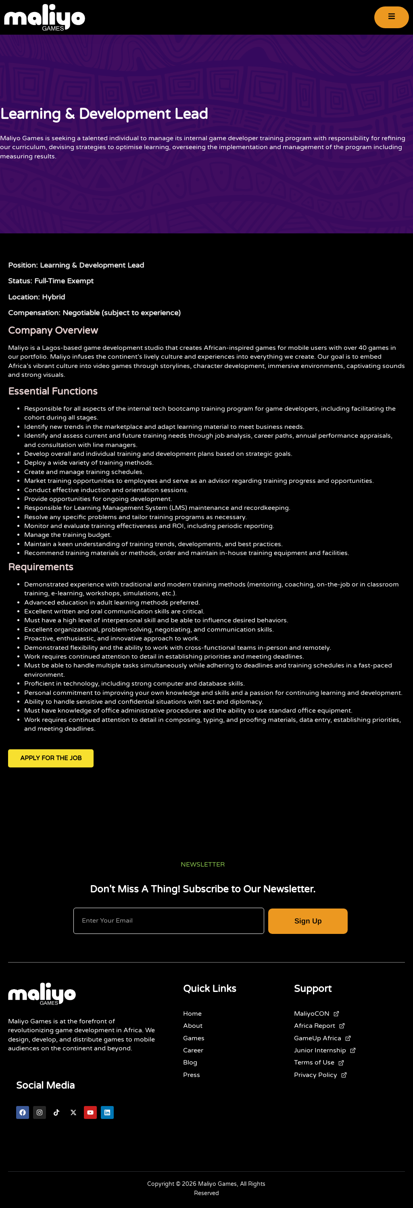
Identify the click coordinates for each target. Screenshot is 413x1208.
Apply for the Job (50, 758)
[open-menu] (391, 17)
